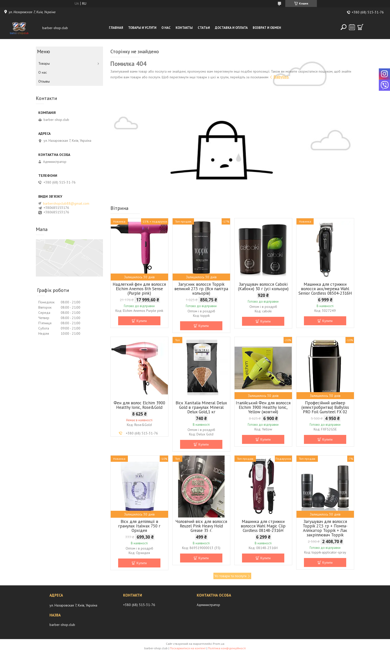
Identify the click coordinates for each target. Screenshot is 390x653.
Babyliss (281, 77)
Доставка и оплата (231, 28)
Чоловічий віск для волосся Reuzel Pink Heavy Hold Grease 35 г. (201, 526)
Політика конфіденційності (227, 648)
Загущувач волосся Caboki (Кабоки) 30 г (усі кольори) (263, 286)
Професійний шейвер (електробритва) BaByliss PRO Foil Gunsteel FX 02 (325, 407)
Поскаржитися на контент (188, 648)
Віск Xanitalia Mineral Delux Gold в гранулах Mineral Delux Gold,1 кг (201, 407)
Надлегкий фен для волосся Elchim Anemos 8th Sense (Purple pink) (139, 288)
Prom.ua (218, 644)
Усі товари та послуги (230, 576)
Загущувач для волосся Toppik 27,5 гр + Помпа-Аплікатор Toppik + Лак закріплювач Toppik (325, 528)
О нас (166, 28)
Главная (116, 28)
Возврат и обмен (267, 28)
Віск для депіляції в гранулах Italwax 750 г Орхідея (139, 526)
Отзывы (44, 81)
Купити (142, 321)
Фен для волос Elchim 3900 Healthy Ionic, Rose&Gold (139, 405)
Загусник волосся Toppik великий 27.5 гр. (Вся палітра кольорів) (201, 288)
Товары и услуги (142, 28)
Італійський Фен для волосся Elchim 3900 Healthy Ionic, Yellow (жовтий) (263, 407)
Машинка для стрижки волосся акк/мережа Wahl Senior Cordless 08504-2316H (325, 288)
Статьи (204, 28)
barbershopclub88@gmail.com (66, 203)
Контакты (184, 28)
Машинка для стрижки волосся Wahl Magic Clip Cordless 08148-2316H (263, 526)
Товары (44, 63)
